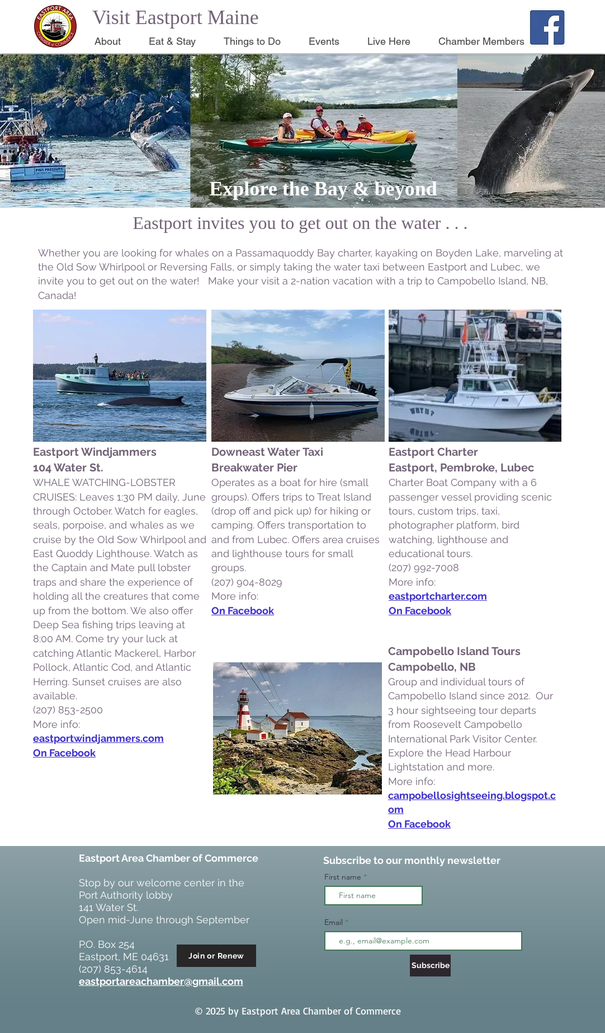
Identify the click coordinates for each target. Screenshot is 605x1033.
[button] (113, 41)
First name (342, 877)
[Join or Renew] (216, 956)
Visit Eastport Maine (175, 17)
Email (334, 922)
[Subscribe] (430, 965)
